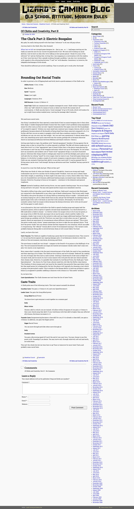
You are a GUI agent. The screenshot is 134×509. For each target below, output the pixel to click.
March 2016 (96, 361)
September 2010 (98, 467)
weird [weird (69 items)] (106, 162)
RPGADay (96, 85)
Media (95, 76)
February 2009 (97, 497)
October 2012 (97, 424)
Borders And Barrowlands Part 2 (102, 109)
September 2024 (98, 228)
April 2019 (96, 307)
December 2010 (97, 462)
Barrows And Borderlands (100, 110)
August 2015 (96, 373)
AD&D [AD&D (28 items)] (98, 120)
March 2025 (96, 225)
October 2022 (97, 251)
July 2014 (96, 394)
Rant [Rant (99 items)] (103, 151)
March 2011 (96, 457)
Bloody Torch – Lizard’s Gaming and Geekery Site (102, 193)
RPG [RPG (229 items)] (105, 154)
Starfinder (96, 94)
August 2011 (96, 448)
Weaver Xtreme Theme (106, 507)
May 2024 (96, 232)
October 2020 (97, 280)
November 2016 (97, 349)
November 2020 (97, 279)
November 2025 (97, 214)
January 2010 (97, 481)
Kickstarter (96, 74)
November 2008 (97, 502)
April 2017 (96, 340)
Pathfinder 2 (98, 60)
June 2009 (96, 494)
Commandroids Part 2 (99, 114)
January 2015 (97, 385)
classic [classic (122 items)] (105, 125)
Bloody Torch (97, 107)
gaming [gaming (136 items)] (105, 136)
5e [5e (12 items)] (93, 120)
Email (24, 403)
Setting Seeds (97, 92)
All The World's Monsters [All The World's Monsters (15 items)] (107, 120)
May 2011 (96, 453)
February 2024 (97, 235)
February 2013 (97, 417)
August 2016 (96, 354)
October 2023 (97, 240)
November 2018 (97, 314)
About (63, 1)
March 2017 (96, 342)
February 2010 (97, 480)
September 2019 (98, 298)
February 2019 (97, 310)
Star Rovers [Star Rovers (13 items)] (103, 159)
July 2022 (96, 254)
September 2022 (98, 253)
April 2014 (96, 397)
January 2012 (97, 439)
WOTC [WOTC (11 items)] (110, 162)
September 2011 (98, 446)
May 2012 (96, 432)
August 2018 (96, 319)
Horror (96, 45)
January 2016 (97, 364)
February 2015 (97, 383)
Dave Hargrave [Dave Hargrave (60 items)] (97, 128)
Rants (94, 80)
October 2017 (97, 331)
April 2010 (96, 476)
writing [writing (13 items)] (93, 164)
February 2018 (97, 326)
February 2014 (97, 401)
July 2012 (96, 429)
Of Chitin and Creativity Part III (80, 27)
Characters (96, 40)
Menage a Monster (98, 177)
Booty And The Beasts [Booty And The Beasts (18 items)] (104, 123)
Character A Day (99, 41)
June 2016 (96, 356)
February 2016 (97, 363)
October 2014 (97, 389)
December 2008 (97, 500)
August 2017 (96, 335)
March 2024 (96, 233)
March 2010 (96, 478)
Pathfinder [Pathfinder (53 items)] (107, 146)
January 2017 (97, 345)
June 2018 (96, 322)
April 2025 (96, 223)
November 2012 (97, 422)
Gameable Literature (99, 71)
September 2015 (98, 371)
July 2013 (96, 410)
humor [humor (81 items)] (106, 138)
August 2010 (96, 469)
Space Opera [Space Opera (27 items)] (95, 159)
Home (57, 1)
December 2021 (97, 263)
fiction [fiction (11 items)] (100, 136)
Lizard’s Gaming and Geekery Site (46, 8)
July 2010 (96, 471)
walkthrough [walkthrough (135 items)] (97, 161)
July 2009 (96, 492)
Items (96, 90)
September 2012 (98, 425)
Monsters (95, 78)
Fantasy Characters (100, 43)
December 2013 (97, 404)
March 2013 (96, 415)
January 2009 (97, 499)
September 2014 (98, 390)
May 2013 (96, 413)
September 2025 (98, 216)
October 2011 (97, 445)
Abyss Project (97, 36)
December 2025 (97, 212)
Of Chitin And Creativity (29, 27)
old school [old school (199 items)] (97, 145)
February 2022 (97, 261)
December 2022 (97, 249)
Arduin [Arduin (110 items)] (94, 123)
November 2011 (97, 443)
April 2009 (96, 495)
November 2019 (97, 294)
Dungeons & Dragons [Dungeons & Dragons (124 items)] (101, 130)
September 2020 (98, 282)
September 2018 (98, 317)
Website (24, 406)
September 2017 (98, 333)
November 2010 (97, 464)
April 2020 (96, 289)
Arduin (69, 1)
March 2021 (96, 273)
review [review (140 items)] (109, 151)
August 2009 (96, 490)
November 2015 (97, 368)
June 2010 (96, 473)
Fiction (95, 66)
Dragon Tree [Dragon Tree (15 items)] (107, 128)
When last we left (27, 49)
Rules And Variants (32, 24)
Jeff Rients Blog (97, 174)
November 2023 (97, 239)
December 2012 (97, 420)
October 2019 (97, 296)
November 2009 (97, 485)
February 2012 (97, 438)
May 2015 (96, 378)
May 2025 (96, 221)
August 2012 (96, 427)
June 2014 (96, 396)
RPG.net (95, 182)
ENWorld (95, 170)
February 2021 (97, 275)
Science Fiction (98, 48)
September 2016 (98, 352)
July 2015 (96, 375)
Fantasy (96, 68)
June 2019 (96, 303)
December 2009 (97, 483)
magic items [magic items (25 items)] (100, 141)
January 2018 (97, 328)
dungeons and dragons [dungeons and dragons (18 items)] (97, 133)
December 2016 (97, 347)
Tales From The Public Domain (102, 97)
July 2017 (96, 336)
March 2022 (96, 260)
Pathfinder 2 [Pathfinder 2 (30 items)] (95, 149)
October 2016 (97, 350)
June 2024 (96, 230)
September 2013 (98, 408)
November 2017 (97, 329)
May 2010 (96, 474)
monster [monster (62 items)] (94, 143)
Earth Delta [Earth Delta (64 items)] (109, 133)
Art (94, 38)
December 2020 (97, 277)
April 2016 (96, 359)
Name (24, 399)
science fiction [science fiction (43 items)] (106, 157)
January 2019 (97, 312)
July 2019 (96, 301)
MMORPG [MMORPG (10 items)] (106, 141)
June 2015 (96, 377)
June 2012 (96, 431)
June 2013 (96, 411)
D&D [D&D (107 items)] (111, 125)
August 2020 (96, 284)
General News (97, 73)
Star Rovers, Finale (104, 197)
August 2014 (96, 392)
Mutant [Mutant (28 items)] (101, 143)
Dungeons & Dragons (99, 50)
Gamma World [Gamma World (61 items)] (97, 139)
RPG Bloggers (97, 181)
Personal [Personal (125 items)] (104, 149)
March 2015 (96, 382)
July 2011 (96, 450)
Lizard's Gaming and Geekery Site (34, 507)
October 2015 (97, 370)
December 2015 (97, 366)
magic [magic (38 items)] (93, 141)
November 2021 (97, 265)
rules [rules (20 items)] (99, 157)
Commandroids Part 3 (99, 112)
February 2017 (97, 343)
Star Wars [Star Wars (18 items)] (109, 159)
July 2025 (96, 218)
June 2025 (96, 219)
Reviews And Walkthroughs (101, 81)
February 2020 (97, 291)
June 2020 (96, 286)
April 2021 (96, 272)
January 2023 (97, 247)
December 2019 (97, 293)
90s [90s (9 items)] (95, 120)
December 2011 (97, 441)
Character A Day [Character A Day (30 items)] (96, 126)
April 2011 (96, 455)
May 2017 (96, 338)
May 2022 (96, 258)
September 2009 (98, 488)
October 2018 (97, 315)
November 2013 (97, 406)
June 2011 (96, 452)
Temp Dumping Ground (100, 99)
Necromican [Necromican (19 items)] (107, 143)
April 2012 (96, 434)
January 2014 (97, 403)
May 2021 (96, 270)
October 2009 (97, 487)
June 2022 (96, 256)
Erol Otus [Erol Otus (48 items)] (94, 136)
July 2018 (96, 321)
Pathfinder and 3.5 (99, 62)
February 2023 (97, 245)
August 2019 (96, 300)
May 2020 (96, 287)
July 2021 (96, 268)
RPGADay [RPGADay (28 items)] (94, 157)
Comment (26, 382)
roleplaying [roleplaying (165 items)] (97, 154)
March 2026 (96, 211)
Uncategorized (97, 101)
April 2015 (96, 380)
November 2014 (97, 387)
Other (95, 47)
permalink (42, 357)
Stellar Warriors (97, 95)
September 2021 (98, 266)
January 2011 (97, 460)
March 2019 (96, 308)
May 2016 (96, 357)
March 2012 (96, 436)
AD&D (96, 52)
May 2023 (96, 244)
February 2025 (97, 226)
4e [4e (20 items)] (92, 120)
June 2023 (96, 242)
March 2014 (96, 399)
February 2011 (97, 459)
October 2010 (97, 466)
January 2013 (97, 418)
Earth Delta (76, 1)
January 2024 (97, 237)
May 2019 (96, 305)
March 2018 (96, 324)
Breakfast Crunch (44, 24)
